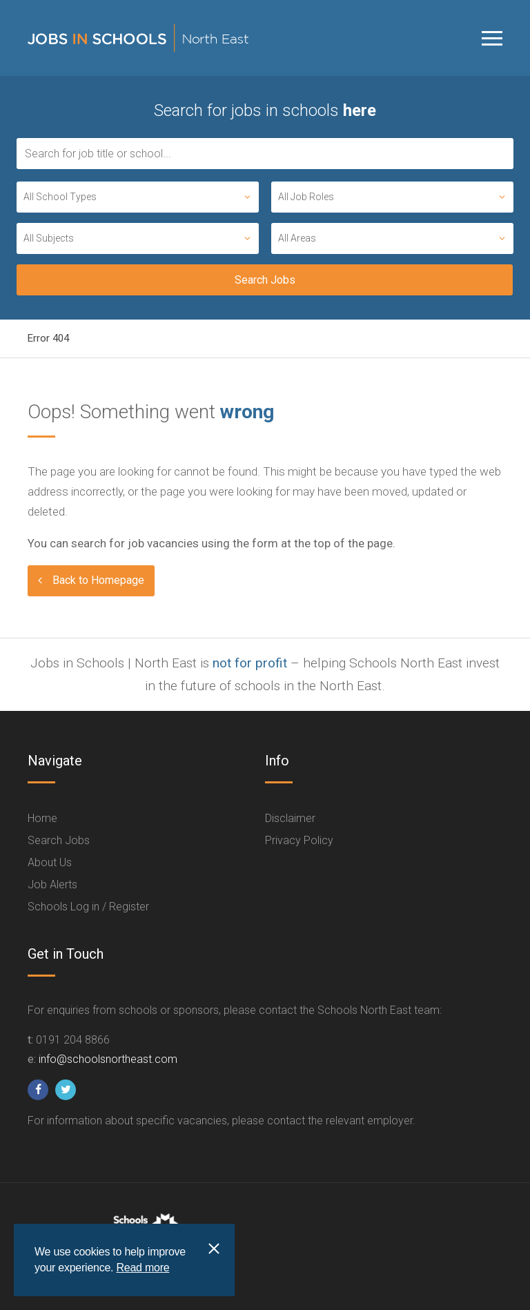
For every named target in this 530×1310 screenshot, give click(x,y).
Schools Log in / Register (88, 906)
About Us (50, 862)
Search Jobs (59, 840)
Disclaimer (290, 818)
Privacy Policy (299, 840)
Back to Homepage (98, 580)
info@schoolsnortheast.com (108, 1059)
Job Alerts (52, 884)
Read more (142, 1267)
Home (42, 818)
